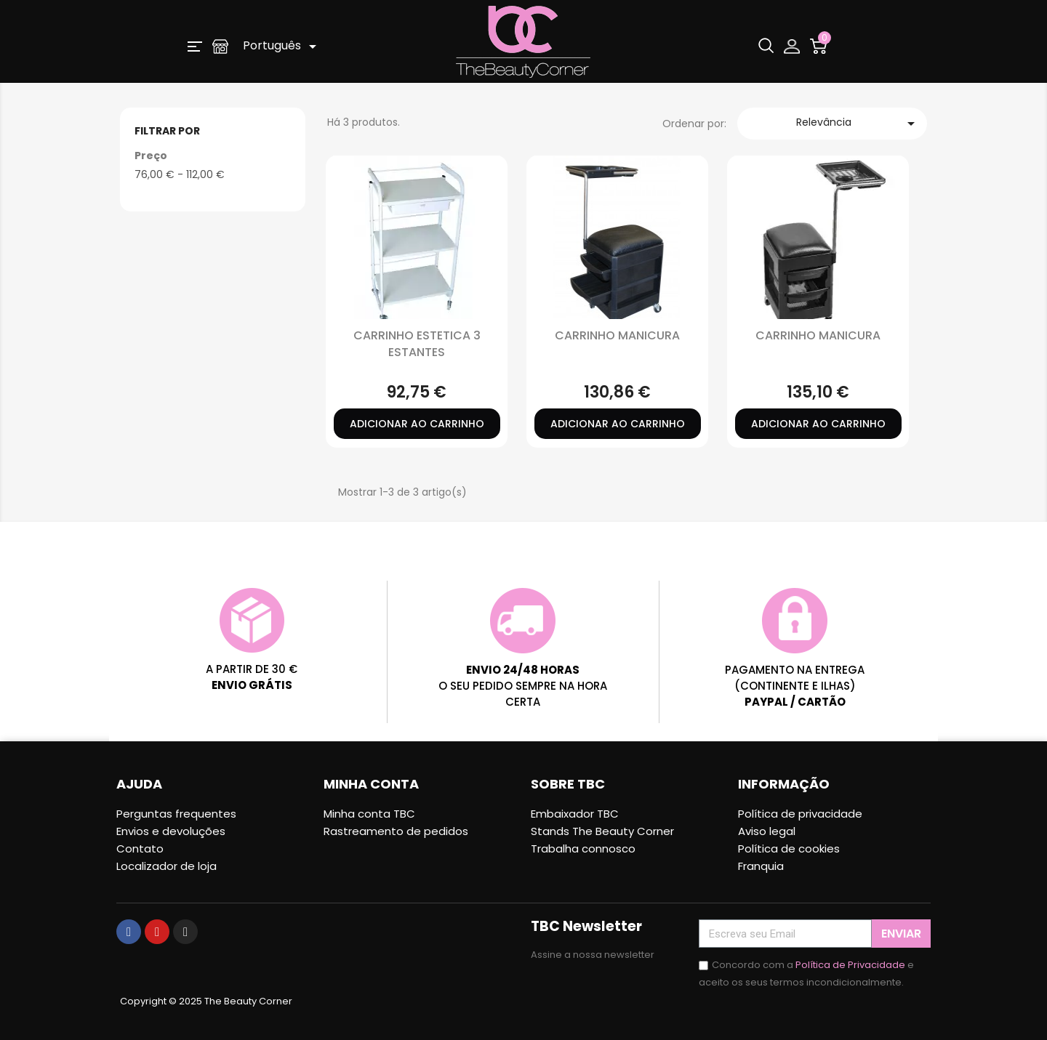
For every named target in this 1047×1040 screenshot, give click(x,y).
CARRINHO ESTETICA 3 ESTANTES (417, 343)
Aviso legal (766, 831)
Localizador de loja (166, 866)
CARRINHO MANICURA (617, 335)
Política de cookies (789, 848)
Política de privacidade (800, 813)
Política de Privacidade (850, 965)
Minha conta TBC (369, 813)
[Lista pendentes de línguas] (282, 46)
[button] (195, 46)
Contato (140, 848)
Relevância (858, 123)
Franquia (761, 866)
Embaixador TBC (575, 813)
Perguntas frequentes (176, 813)
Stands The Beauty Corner (602, 831)
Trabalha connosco (583, 848)
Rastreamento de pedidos (396, 831)
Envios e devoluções (170, 831)
